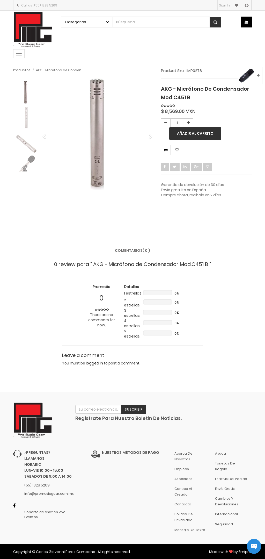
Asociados (183, 478)
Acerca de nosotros (183, 456)
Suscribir (134, 409)
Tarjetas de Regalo (225, 466)
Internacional (226, 514)
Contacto (182, 504)
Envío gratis (225, 488)
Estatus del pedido (231, 478)
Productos (22, 70)
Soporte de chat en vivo (44, 512)
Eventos (31, 517)
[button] (45, 134)
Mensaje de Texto (189, 529)
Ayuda (220, 453)
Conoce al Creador (183, 491)
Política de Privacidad (183, 517)
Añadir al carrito (195, 133)
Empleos (181, 469)
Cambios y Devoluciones (226, 501)
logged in (94, 363)
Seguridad (224, 524)
